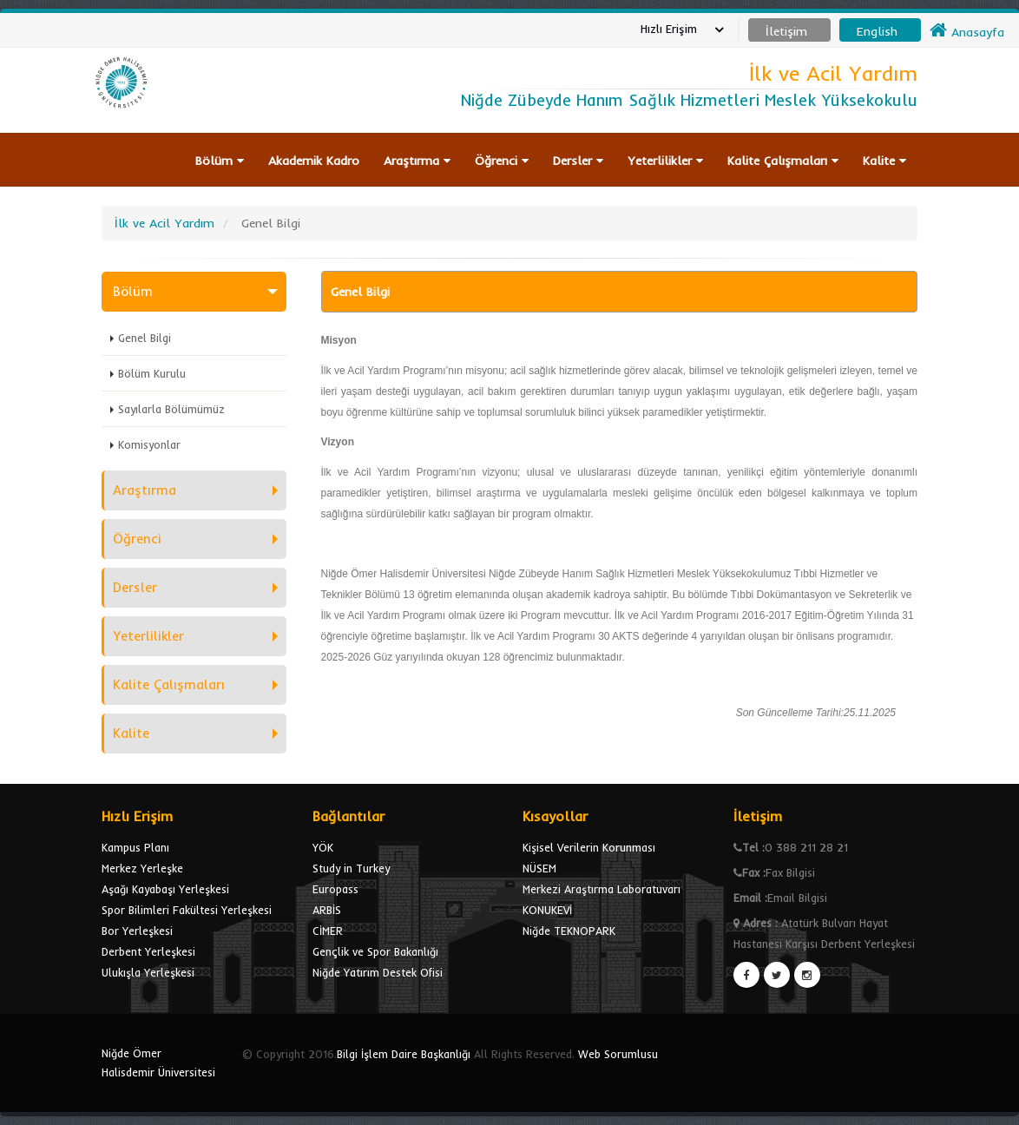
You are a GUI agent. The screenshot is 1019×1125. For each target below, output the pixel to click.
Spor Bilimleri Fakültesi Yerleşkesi (187, 910)
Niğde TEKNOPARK (569, 931)
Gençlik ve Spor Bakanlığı (375, 951)
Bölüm (219, 160)
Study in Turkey (351, 868)
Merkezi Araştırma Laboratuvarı (601, 889)
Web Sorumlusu (618, 1054)
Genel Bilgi (144, 338)
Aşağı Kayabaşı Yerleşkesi (165, 889)
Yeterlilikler (665, 160)
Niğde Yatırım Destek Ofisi (377, 972)
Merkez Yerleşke (142, 868)
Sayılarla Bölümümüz (171, 409)
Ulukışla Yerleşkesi (148, 972)
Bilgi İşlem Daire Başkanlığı (403, 1054)
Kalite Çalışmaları (782, 160)
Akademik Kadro (313, 160)
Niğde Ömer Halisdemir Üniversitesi (158, 1062)
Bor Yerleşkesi (137, 931)
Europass (335, 889)
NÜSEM (539, 868)
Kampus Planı (135, 847)
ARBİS (326, 910)
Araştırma (417, 160)
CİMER (327, 931)
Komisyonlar (149, 444)
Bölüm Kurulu (152, 373)
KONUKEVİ (547, 910)
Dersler (578, 160)
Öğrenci (502, 160)
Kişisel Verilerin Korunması (589, 847)
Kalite (884, 160)
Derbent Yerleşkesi (148, 951)
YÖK (322, 847)
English (877, 31)
